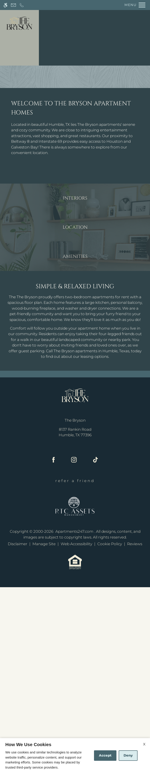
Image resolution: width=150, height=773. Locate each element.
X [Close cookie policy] (144, 744)
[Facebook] (53, 646)
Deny (128, 755)
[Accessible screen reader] (5, 5)
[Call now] (22, 5)
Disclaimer (17, 729)
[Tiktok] (95, 646)
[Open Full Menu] (134, 5)
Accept (105, 755)
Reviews (134, 729)
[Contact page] (13, 5)
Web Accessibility (76, 729)
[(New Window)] (75, 618)
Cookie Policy (109, 729)
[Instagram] (74, 646)
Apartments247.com (74, 717)
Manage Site (44, 729)
